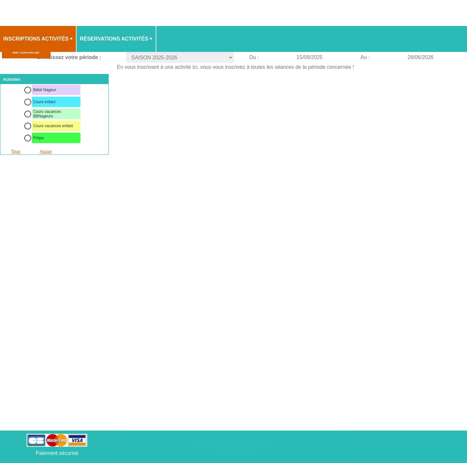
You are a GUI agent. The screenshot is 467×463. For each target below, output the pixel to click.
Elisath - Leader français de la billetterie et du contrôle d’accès (233, 445)
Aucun (46, 151)
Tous (15, 151)
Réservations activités (114, 39)
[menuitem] (38, 39)
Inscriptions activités (35, 39)
